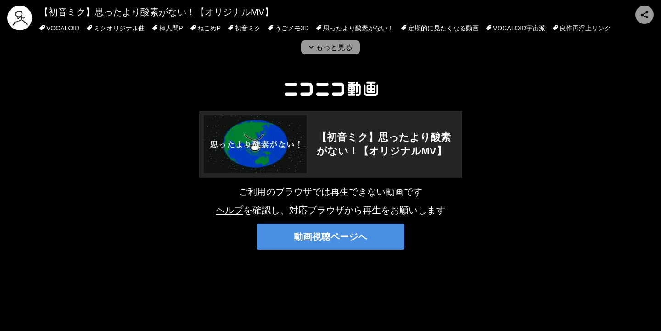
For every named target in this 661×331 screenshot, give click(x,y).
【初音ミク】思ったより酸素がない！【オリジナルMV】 (156, 12)
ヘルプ (229, 210)
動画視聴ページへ (330, 237)
